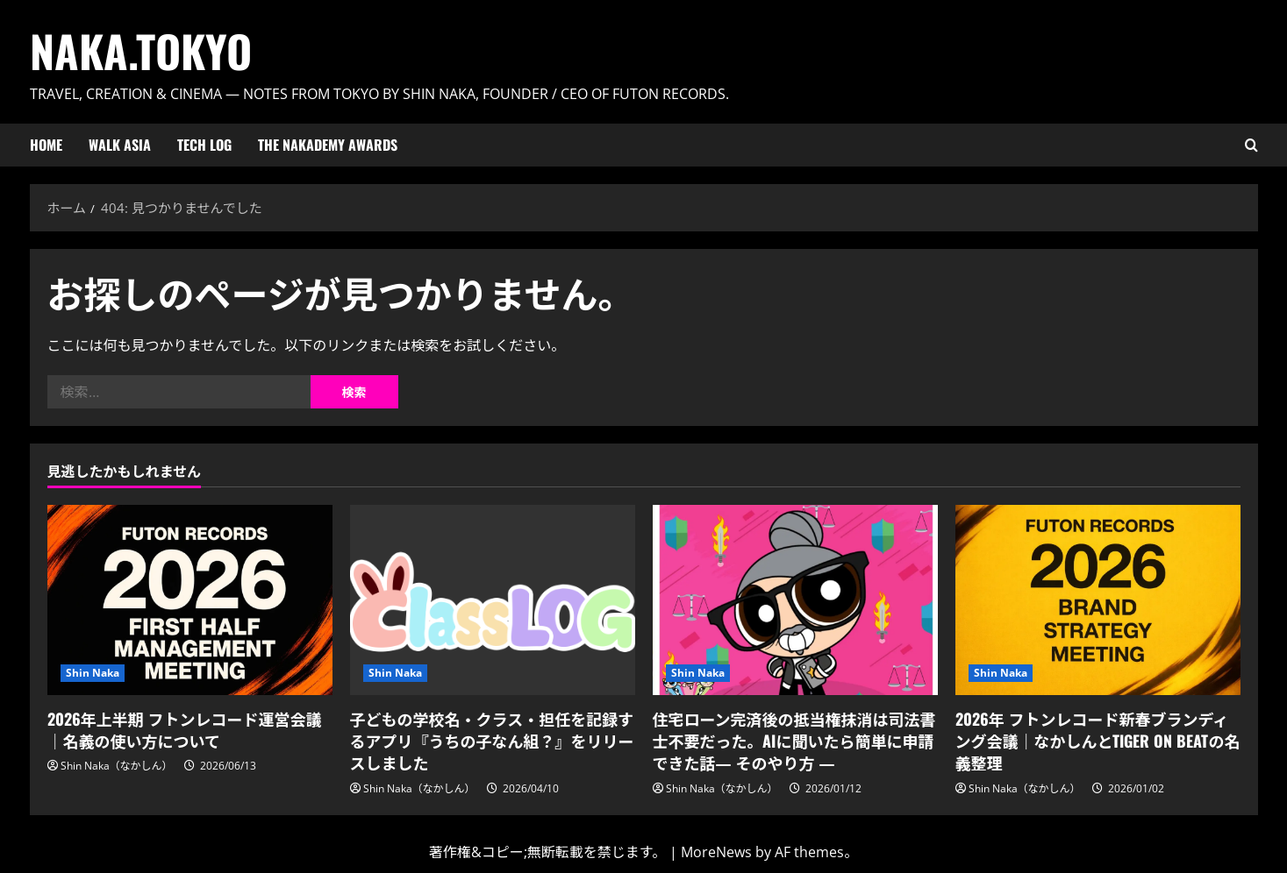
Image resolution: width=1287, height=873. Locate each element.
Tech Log (204, 144)
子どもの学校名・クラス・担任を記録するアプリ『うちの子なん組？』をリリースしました (492, 740)
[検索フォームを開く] (1251, 145)
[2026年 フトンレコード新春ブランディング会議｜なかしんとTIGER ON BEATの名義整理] (1098, 600)
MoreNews (716, 852)
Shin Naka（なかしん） (117, 765)
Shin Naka (93, 672)
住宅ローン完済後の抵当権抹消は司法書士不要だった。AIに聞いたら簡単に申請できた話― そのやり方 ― (794, 740)
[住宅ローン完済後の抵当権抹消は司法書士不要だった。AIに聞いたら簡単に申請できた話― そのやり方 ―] (795, 600)
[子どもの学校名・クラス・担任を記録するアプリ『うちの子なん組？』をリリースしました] (492, 600)
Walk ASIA (120, 144)
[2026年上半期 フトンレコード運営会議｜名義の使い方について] (189, 600)
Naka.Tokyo (141, 50)
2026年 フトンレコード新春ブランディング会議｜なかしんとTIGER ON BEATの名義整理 (1098, 740)
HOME (46, 144)
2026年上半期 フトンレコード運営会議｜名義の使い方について (184, 729)
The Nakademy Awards (327, 144)
